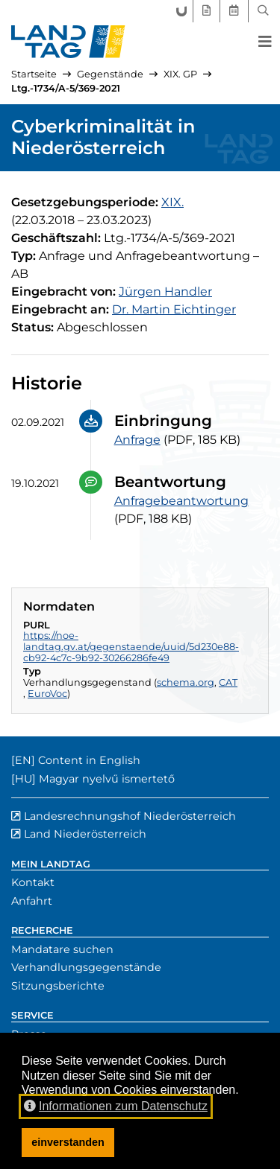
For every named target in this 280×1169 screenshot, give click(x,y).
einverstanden (68, 1142)
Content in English (89, 760)
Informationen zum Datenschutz (116, 1106)
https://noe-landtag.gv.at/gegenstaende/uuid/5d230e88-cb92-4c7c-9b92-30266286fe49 (131, 646)
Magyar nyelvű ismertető (107, 779)
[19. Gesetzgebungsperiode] (172, 202)
